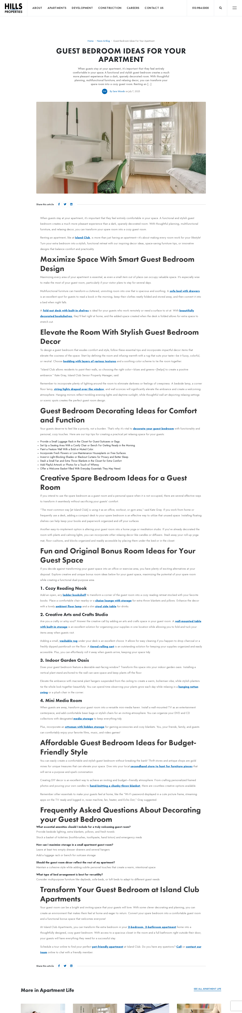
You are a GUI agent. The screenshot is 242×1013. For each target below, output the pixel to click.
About (37, 8)
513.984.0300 (200, 8)
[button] (220, 8)
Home (91, 41)
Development (82, 8)
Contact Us (154, 8)
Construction (110, 8)
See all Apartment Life (207, 988)
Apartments (57, 8)
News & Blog (103, 41)
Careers (133, 8)
